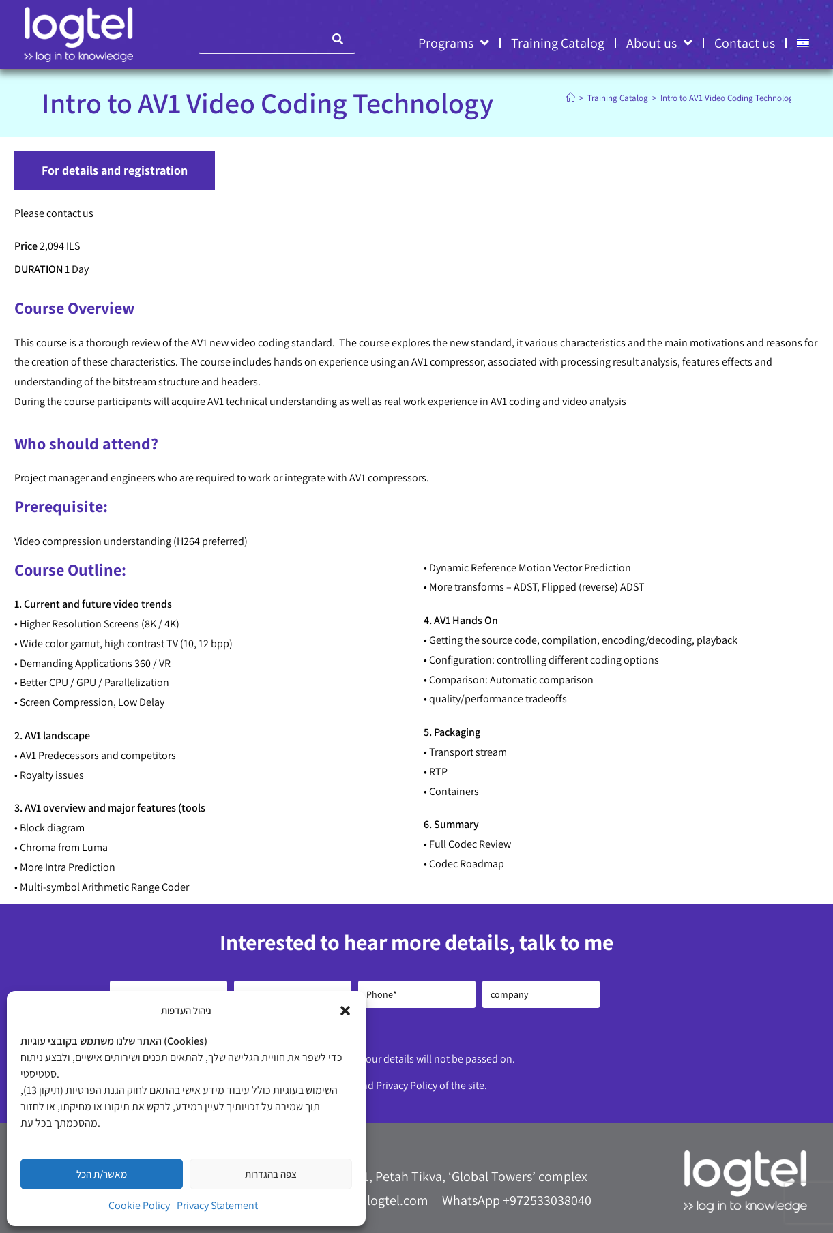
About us (659, 43)
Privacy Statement (217, 1205)
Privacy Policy (406, 1085)
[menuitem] (803, 43)
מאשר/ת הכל (101, 1174)
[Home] (570, 98)
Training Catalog (557, 43)
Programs (453, 43)
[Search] (338, 39)
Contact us (744, 43)
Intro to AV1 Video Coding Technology (729, 98)
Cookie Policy (139, 1205)
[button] (345, 1010)
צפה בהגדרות (271, 1174)
